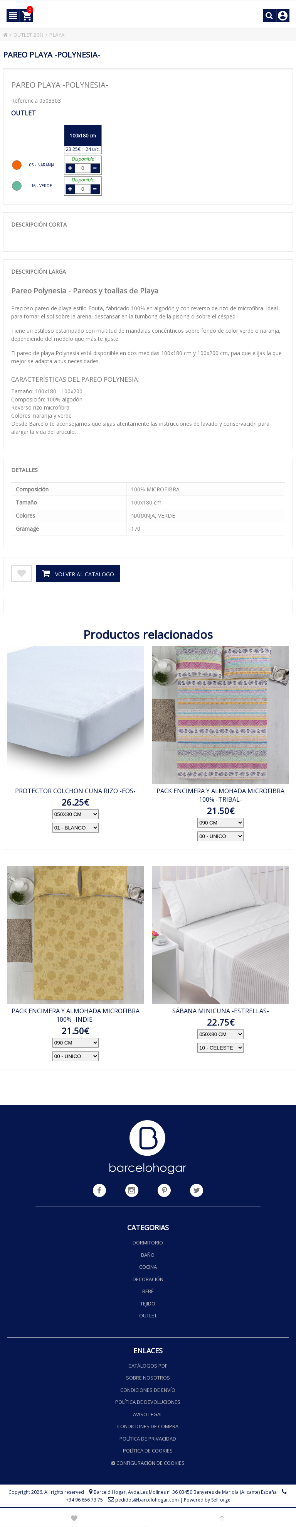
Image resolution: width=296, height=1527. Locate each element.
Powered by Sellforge (207, 1500)
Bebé (148, 1291)
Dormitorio (148, 1242)
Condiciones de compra (147, 1426)
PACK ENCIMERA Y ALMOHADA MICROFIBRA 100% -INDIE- (76, 1013)
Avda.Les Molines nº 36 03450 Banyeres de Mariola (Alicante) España (202, 1492)
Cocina (148, 1266)
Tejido (147, 1303)
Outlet (148, 1315)
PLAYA (63, 34)
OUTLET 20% (31, 34)
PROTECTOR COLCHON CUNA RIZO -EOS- (75, 789)
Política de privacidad (147, 1438)
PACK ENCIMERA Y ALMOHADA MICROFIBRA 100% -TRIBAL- (220, 793)
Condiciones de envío (147, 1389)
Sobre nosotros (148, 1377)
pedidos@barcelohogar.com (147, 1500)
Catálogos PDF (147, 1365)
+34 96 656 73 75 (84, 1500)
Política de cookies (148, 1450)
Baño (148, 1254)
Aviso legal (148, 1413)
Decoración (148, 1278)
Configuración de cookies (148, 1462)
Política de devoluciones (147, 1401)
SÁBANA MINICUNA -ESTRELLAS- (220, 1009)
